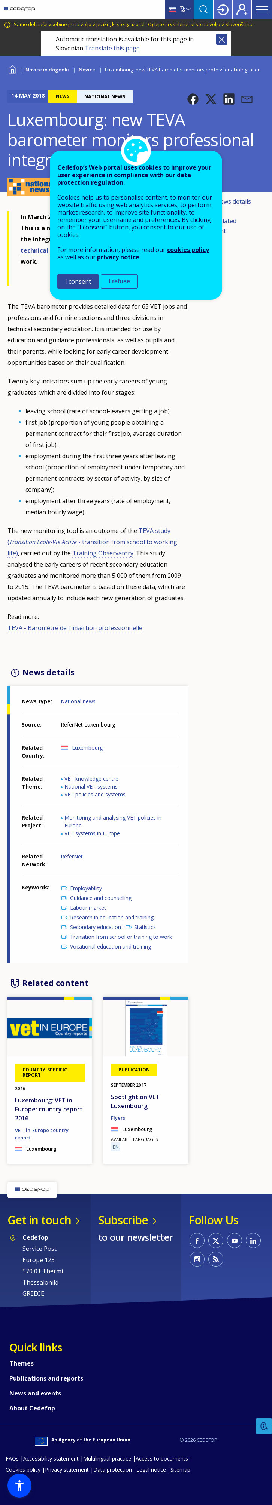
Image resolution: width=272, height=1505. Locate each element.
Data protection (112, 1469)
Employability (86, 888)
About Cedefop (32, 1408)
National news (78, 701)
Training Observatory (102, 553)
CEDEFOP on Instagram (197, 1259)
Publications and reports (46, 1378)
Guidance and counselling (101, 897)
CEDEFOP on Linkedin (253, 1240)
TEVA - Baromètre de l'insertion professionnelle (74, 628)
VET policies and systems (95, 794)
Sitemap (180, 1469)
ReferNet (72, 856)
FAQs (12, 1458)
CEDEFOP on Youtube (234, 1240)
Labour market (88, 907)
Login (223, 9)
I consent (78, 281)
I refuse (119, 281)
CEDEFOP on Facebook (197, 1240)
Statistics (145, 927)
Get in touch (39, 1220)
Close (221, 39)
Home (12, 68)
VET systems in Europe (92, 833)
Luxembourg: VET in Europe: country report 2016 (49, 1109)
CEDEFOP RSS (215, 1259)
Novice (87, 69)
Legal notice (151, 1469)
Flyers (118, 1117)
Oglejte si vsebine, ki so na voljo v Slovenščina (200, 24)
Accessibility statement (51, 1458)
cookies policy (188, 250)
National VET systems (91, 786)
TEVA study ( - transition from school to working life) (92, 542)
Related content (220, 226)
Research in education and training (112, 917)
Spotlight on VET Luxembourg (135, 1101)
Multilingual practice (107, 1458)
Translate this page (112, 48)
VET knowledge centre (91, 778)
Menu (262, 9)
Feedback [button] (264, 1426)
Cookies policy (23, 1469)
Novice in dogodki (47, 69)
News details (233, 201)
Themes (21, 1363)
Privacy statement (67, 1469)
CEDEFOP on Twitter (215, 1240)
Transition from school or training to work (121, 936)
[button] (192, 99)
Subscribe (123, 1220)
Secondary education (95, 927)
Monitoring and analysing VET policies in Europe (112, 821)
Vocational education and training (110, 946)
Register (242, 9)
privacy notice (118, 257)
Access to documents (162, 1458)
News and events (35, 1393)
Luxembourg (87, 747)
